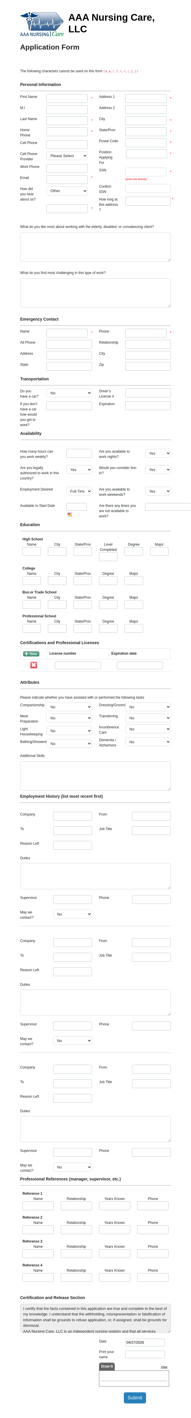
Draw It (107, 1366)
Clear (164, 1367)
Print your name (106, 1354)
